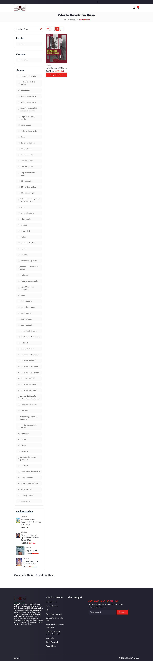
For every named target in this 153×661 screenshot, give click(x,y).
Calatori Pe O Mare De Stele (54, 619)
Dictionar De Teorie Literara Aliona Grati (53, 632)
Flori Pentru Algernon (54, 614)
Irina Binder (50, 638)
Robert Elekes (51, 646)
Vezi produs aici (56, 75)
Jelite (47, 610)
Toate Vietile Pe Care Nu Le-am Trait (55, 625)
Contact (16, 658)
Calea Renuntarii (52, 642)
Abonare (122, 612)
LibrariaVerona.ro (69, 19)
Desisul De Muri (52, 606)
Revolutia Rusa (84, 19)
